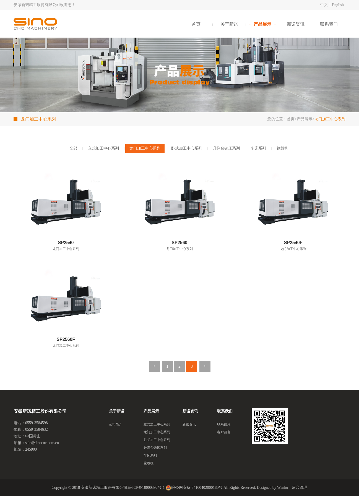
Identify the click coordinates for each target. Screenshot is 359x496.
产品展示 (262, 24)
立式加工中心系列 (103, 148)
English (338, 5)
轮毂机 (282, 148)
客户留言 (223, 432)
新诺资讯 (296, 24)
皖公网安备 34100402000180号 (194, 487)
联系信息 (223, 424)
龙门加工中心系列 (144, 148)
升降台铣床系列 (226, 148)
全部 (73, 148)
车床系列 (258, 148)
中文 (324, 5)
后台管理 (299, 487)
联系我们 (329, 24)
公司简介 (115, 424)
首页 (196, 24)
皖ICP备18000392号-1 (146, 487)
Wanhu (282, 487)
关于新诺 (229, 24)
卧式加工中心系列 (186, 148)
